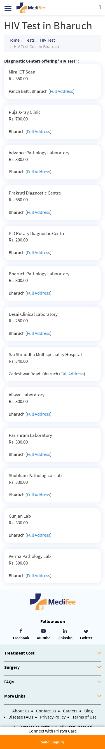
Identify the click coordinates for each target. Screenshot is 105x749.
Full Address (61, 91)
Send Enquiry (52, 742)
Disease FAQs (20, 717)
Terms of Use (84, 717)
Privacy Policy (53, 717)
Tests (30, 40)
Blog (88, 711)
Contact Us (46, 711)
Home (14, 40)
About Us (20, 711)
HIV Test (47, 40)
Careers (70, 711)
